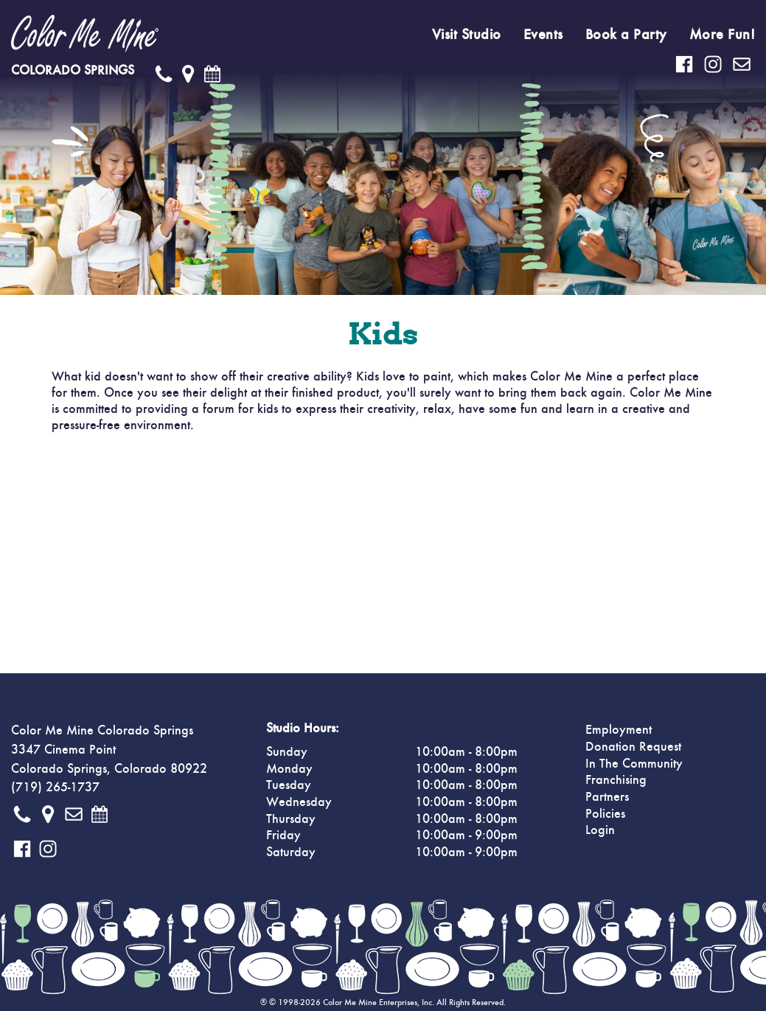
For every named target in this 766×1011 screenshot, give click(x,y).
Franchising (616, 780)
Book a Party (626, 34)
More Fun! (722, 34)
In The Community (634, 764)
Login (600, 830)
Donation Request (633, 747)
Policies (605, 814)
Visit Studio (466, 34)
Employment (618, 730)
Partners (607, 797)
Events (543, 34)
